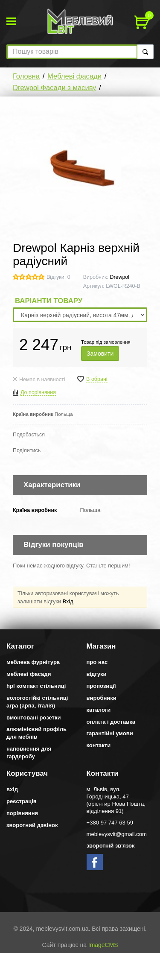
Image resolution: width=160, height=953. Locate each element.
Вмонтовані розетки (33, 717)
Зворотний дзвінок (32, 825)
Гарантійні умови (110, 733)
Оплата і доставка (111, 722)
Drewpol (119, 277)
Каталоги (99, 710)
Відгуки (97, 674)
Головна (26, 76)
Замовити (100, 353)
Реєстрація (21, 801)
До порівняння (38, 392)
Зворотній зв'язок (111, 845)
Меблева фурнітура (33, 662)
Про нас (97, 662)
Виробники (101, 698)
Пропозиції (101, 686)
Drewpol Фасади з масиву (54, 88)
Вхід (68, 601)
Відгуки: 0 (58, 277)
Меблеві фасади (74, 76)
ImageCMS (103, 944)
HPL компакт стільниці (36, 686)
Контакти (99, 745)
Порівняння (22, 813)
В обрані (97, 379)
